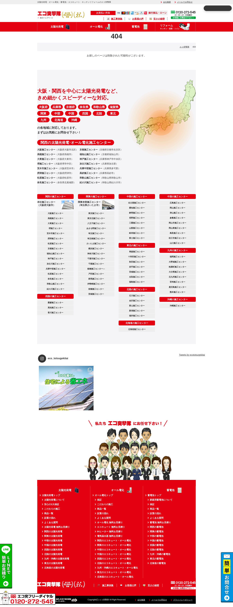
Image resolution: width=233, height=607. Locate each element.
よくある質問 (51, 522)
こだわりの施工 (52, 509)
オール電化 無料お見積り (110, 522)
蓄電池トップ (154, 495)
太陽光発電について (54, 499)
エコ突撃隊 (184, 47)
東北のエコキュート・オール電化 (114, 572)
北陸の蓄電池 (156, 549)
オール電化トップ (104, 495)
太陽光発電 (56, 26)
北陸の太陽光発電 (53, 554)
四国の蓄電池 (156, 545)
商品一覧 (48, 513)
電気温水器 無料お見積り (110, 536)
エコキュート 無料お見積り (111, 527)
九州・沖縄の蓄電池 (160, 554)
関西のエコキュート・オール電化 (114, 540)
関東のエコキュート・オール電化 (114, 545)
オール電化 (96, 26)
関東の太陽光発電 (53, 536)
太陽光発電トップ (51, 495)
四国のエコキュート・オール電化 (114, 558)
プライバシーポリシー (183, 600)
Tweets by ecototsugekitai (192, 355)
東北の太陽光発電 (53, 563)
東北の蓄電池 (156, 558)
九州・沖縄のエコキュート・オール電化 (117, 567)
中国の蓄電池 (156, 540)
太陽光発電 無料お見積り (57, 527)
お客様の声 (138, 18)
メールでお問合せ (185, 2)
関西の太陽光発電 (53, 531)
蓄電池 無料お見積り (160, 522)
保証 (99, 499)
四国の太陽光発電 (53, 549)
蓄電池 (135, 26)
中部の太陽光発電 (53, 540)
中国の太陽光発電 (53, 545)
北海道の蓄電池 (158, 563)
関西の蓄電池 (156, 527)
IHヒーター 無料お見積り (110, 531)
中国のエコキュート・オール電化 (114, 554)
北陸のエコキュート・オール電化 (114, 563)
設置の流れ (49, 518)
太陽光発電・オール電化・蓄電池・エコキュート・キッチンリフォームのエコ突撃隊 (74, 2)
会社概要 (167, 2)
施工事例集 (116, 18)
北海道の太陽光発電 (54, 567)
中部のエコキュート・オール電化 (114, 549)
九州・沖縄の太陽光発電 (56, 558)
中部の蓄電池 (156, 536)
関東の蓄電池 (156, 531)
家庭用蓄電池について (161, 499)
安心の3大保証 (51, 504)
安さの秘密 (159, 18)
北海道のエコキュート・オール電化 (115, 576)
